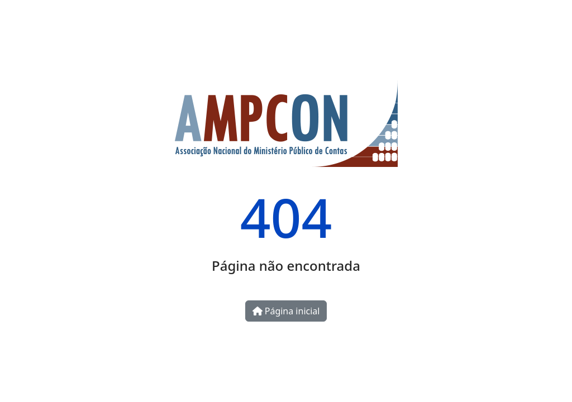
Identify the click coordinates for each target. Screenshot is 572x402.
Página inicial (286, 311)
